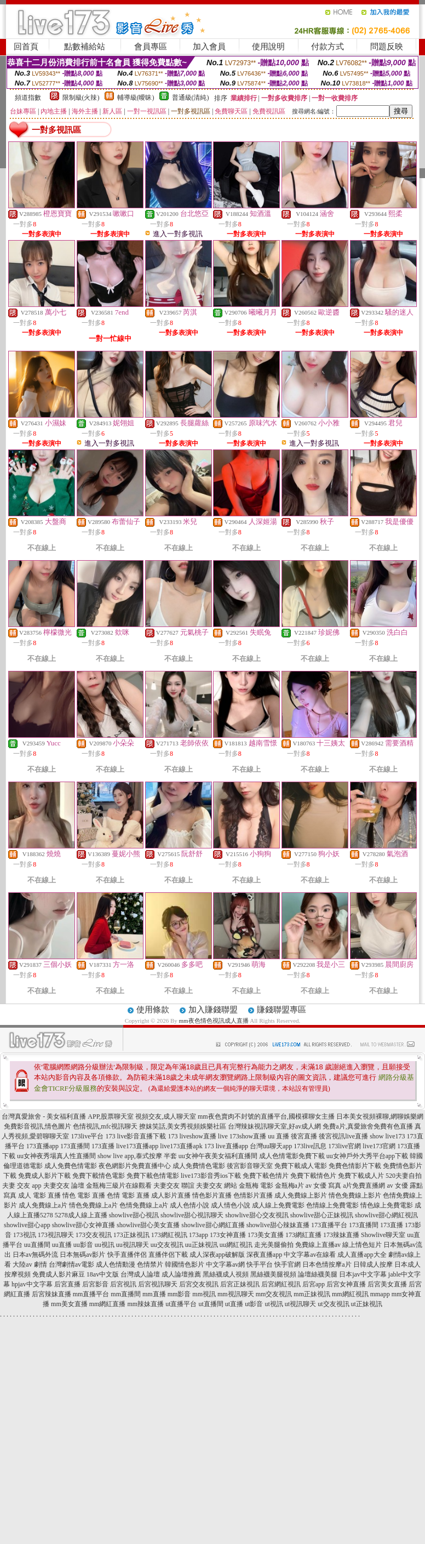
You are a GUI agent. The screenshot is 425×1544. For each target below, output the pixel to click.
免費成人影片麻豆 (58, 1274)
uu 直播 (278, 1136)
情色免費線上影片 (355, 1195)
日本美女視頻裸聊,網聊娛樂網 (379, 1116)
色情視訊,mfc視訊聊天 (105, 1126)
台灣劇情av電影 (71, 1264)
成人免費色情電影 (70, 1166)
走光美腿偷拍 (274, 1245)
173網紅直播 (303, 1235)
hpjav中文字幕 (32, 1284)
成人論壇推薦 (181, 1274)
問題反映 (386, 46)
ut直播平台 (181, 1304)
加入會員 (209, 46)
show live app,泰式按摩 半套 (137, 1156)
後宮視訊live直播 (343, 1136)
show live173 (387, 1136)
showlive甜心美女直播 (148, 1225)
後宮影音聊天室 (250, 1166)
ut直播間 (210, 1304)
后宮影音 (95, 1284)
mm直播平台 (91, 1294)
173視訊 (24, 1235)
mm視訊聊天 (235, 1294)
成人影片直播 (171, 1195)
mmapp (380, 1294)
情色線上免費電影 (386, 1205)
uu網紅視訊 (236, 1245)
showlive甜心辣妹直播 (277, 1225)
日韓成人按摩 (373, 1264)
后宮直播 (67, 1284)
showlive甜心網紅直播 (212, 1225)
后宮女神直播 (346, 1284)
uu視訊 (104, 1245)
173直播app (42, 1146)
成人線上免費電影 (278, 1205)
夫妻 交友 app (21, 1185)
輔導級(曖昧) (135, 97)
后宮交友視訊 (199, 1284)
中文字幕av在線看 (310, 1254)
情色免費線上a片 (93, 1205)
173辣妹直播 (341, 1235)
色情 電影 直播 (128, 1195)
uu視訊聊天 (132, 1245)
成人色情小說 (189, 1205)
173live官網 (344, 1146)
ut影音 (254, 1304)
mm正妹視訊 (312, 1294)
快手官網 (287, 1264)
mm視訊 (204, 1294)
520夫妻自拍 (404, 1176)
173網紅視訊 (169, 1235)
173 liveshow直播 (192, 1136)
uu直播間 (37, 1245)
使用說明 (268, 46)
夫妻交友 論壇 (63, 1185)
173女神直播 (228, 1235)
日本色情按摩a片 (326, 1264)
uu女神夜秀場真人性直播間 (56, 1156)
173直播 (102, 1146)
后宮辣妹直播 (51, 1294)
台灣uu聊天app (271, 1146)
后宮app (313, 1284)
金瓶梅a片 (289, 1185)
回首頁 (26, 46)
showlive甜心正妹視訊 (321, 1215)
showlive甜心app (27, 1225)
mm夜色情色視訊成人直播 (213, 1020)
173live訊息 (310, 1146)
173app (198, 1235)
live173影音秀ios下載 (211, 1176)
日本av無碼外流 (35, 1254)
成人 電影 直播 (39, 1195)
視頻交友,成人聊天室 (165, 1116)
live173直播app (137, 1146)
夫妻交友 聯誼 (173, 1185)
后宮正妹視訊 (240, 1284)
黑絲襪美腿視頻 (273, 1274)
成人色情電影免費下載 (292, 1156)
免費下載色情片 (266, 1176)
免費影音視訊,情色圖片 (37, 1126)
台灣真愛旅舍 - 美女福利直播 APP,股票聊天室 (68, 1116)
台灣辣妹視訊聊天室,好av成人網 (274, 1126)
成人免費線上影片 (300, 1195)
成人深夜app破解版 (217, 1254)
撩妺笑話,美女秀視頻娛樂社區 (182, 1126)
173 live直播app (226, 1146)
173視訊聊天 (56, 1235)
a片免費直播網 (364, 1185)
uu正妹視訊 (201, 1245)
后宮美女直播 (387, 1284)
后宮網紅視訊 (281, 1284)
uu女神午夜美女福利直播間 (218, 1156)
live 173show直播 (242, 1136)
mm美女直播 (69, 1304)
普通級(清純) (190, 97)
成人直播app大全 (361, 1254)
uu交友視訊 (167, 1245)
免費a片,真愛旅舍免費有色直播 (367, 1126)
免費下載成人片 (361, 1176)
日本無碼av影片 (82, 1254)
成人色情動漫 (115, 1264)
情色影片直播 (212, 1195)
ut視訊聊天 (300, 1304)
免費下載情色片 (313, 1176)
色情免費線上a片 (143, 1205)
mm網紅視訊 (350, 1294)
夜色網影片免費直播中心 (135, 1166)
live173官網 (379, 1146)
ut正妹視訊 (366, 1304)
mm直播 (154, 1294)
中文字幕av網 (225, 1264)
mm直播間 (126, 1294)
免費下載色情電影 (153, 1176)
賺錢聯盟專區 (281, 1009)
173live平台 (87, 1136)
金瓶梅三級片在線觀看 (119, 1185)
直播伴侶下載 (168, 1254)
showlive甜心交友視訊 (256, 1215)
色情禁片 (150, 1264)
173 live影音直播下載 (135, 1136)
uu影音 (83, 1245)
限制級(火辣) (81, 97)
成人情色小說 (230, 1205)
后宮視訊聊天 (157, 1284)
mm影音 (179, 1294)
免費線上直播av (318, 1245)
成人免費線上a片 (43, 1205)
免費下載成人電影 (300, 1166)
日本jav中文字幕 (363, 1274)
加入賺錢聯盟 (213, 1009)
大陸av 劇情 (30, 1264)
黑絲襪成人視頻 (226, 1274)
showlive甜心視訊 (134, 1215)
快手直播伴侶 (127, 1254)
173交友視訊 (94, 1235)
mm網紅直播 (107, 1304)
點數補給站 (84, 46)
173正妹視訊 (131, 1235)
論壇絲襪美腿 (317, 1274)
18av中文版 (103, 1274)
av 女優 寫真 (323, 1185)
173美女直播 (266, 1235)
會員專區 (150, 46)
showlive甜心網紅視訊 (386, 1215)
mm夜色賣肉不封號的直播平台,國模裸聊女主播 (266, 1116)
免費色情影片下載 (355, 1166)
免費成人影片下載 (44, 1176)
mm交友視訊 (274, 1294)
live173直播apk (181, 1146)
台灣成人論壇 (140, 1274)
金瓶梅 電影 (256, 1185)
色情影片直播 (253, 1195)
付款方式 (327, 46)
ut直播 (234, 1304)
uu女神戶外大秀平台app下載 (367, 1156)
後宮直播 (304, 1136)
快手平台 (259, 1264)
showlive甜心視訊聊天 (191, 1215)
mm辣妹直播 (145, 1304)
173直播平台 (329, 1225)
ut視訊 (274, 1304)
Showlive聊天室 (383, 1235)
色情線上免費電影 (332, 1205)
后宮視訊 (123, 1284)
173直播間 (75, 1146)
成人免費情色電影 (199, 1166)
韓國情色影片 (184, 1264)
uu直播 (62, 1245)
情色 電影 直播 (83, 1195)
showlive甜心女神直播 (83, 1225)
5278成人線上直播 (81, 1215)
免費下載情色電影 (98, 1176)
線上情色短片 (362, 1245)
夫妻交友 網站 (216, 1185)
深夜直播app (264, 1254)
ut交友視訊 (333, 1304)
